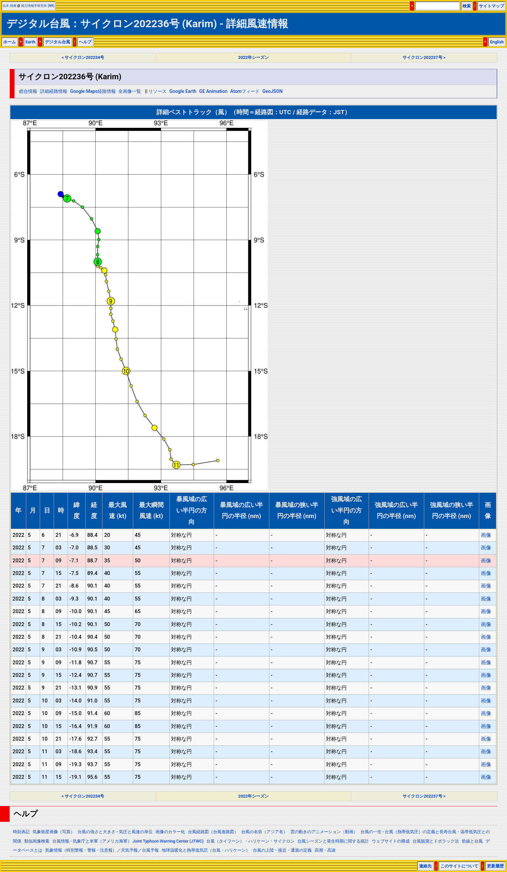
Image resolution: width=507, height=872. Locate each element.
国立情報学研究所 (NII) (37, 6)
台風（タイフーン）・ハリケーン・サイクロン (250, 841)
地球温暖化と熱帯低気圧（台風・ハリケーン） (206, 850)
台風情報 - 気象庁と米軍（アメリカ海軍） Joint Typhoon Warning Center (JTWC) (127, 841)
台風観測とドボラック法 (436, 841)
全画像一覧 (129, 91)
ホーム (9, 41)
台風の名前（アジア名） (264, 831)
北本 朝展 (9, 6)
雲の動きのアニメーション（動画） (324, 831)
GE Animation (213, 91)
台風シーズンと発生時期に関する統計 (333, 841)
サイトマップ (491, 6)
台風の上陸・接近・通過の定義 (282, 850)
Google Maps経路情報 (93, 91)
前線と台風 (472, 841)
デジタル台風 (57, 41)
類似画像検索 (36, 841)
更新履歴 (495, 866)
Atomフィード (245, 91)
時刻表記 (21, 831)
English (497, 41)
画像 (486, 535)
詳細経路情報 (53, 91)
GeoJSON (272, 91)
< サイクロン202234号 (83, 57)
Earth (31, 41)
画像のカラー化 (170, 831)
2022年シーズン (253, 57)
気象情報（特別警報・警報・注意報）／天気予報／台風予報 (102, 850)
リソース (157, 91)
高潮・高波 (325, 850)
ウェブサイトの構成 (391, 841)
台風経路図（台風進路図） (213, 831)
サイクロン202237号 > (424, 57)
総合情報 (28, 91)
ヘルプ (85, 41)
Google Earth (182, 91)
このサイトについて (459, 866)
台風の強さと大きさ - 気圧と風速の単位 (115, 831)
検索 (466, 6)
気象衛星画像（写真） (54, 831)
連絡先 (425, 866)
